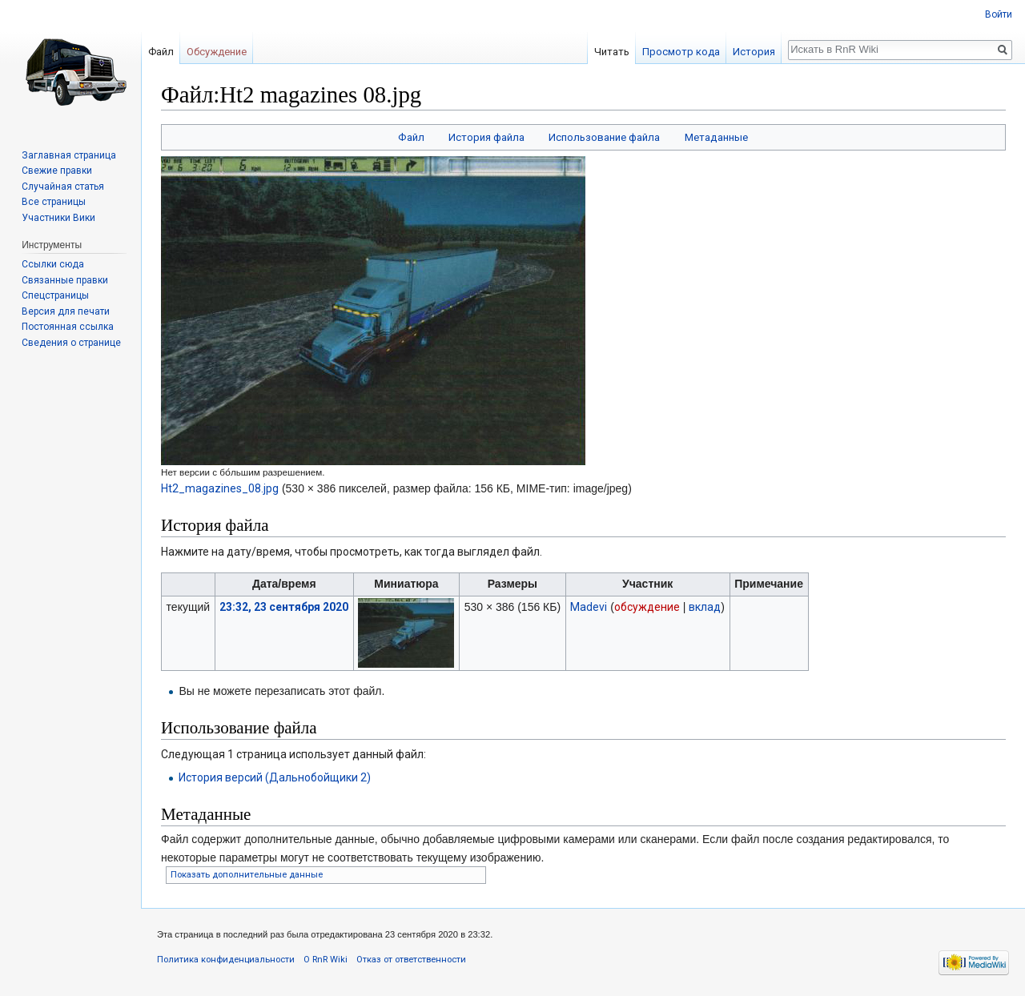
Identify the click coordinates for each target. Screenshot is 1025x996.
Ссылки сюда (53, 264)
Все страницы (54, 201)
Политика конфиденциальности (226, 959)
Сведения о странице (71, 342)
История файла (486, 137)
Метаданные (716, 137)
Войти (998, 14)
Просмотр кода (681, 52)
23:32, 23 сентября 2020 (283, 606)
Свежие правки (57, 170)
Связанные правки (65, 280)
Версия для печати (66, 311)
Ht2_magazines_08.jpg (220, 488)
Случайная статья (63, 186)
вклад (705, 606)
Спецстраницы (55, 295)
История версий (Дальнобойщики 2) (275, 777)
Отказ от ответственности (411, 959)
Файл (411, 137)
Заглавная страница (69, 155)
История (754, 52)
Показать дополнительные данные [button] (247, 874)
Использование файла (604, 137)
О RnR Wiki (325, 959)
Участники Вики (58, 217)
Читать (611, 52)
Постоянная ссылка (68, 326)
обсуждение (647, 606)
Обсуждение (217, 52)
